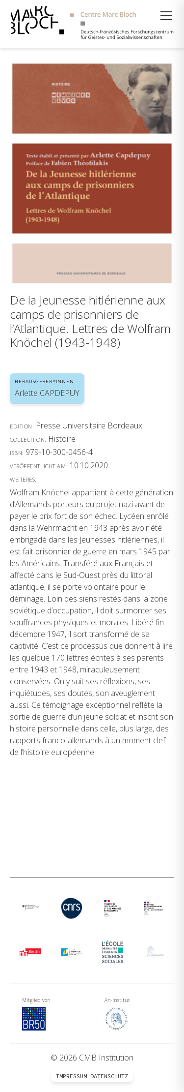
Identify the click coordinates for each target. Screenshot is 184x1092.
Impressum (71, 1076)
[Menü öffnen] (166, 16)
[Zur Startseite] (92, 24)
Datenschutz (109, 1076)
